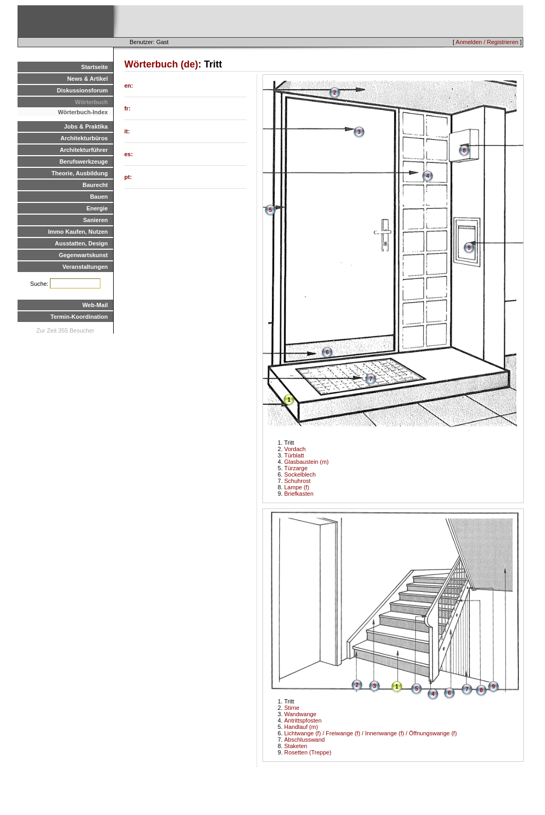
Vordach (294, 449)
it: (127, 131)
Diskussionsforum (82, 90)
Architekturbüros (84, 138)
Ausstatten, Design (81, 243)
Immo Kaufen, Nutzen (78, 231)
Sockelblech (300, 474)
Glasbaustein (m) (306, 462)
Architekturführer (84, 150)
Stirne (292, 707)
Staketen (295, 746)
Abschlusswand (304, 739)
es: (128, 154)
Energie (97, 208)
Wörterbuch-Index (83, 112)
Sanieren (95, 220)
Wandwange (300, 714)
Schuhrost (297, 481)
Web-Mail (95, 305)
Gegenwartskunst (83, 255)
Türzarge (296, 468)
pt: (128, 177)
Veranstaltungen (85, 267)
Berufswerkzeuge (83, 161)
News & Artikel (87, 78)
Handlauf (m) (301, 727)
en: (128, 85)
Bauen (99, 196)
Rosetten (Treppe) (307, 752)
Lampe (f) (296, 487)
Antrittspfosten (302, 720)
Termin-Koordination (79, 316)
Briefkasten (298, 493)
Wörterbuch (91, 102)
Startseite (94, 67)
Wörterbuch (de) (161, 64)
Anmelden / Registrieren (487, 42)
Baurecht (95, 185)
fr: (127, 108)
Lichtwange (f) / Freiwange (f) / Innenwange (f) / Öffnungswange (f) (370, 733)
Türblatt (294, 455)
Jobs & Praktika (86, 126)
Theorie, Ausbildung (80, 173)
